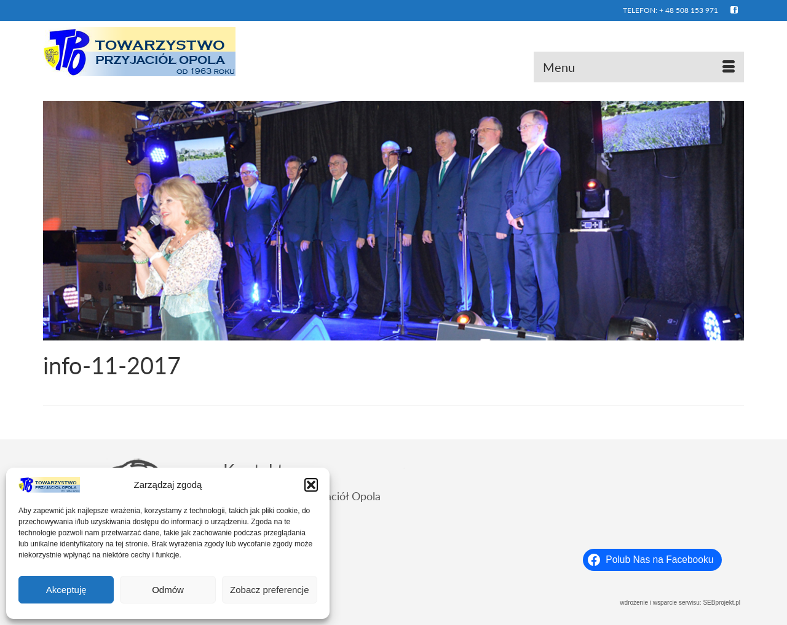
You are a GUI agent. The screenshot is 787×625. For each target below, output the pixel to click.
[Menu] (639, 67)
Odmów (168, 589)
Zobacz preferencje (269, 589)
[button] (311, 485)
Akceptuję (66, 589)
